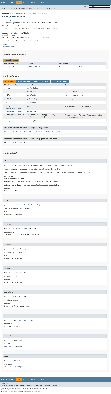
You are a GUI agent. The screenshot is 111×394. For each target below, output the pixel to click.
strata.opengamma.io (34, 391)
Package (12, 2)
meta (28, 106)
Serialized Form (8, 47)
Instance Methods (41, 81)
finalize (14, 131)
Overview (4, 2)
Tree (28, 2)
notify (31, 131)
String (7, 121)
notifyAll (40, 131)
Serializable (7, 28)
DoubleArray (10, 99)
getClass (23, 131)
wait (48, 131)
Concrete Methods (59, 81)
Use (24, 2)
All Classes (5, 6)
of (28, 115)
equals (29, 88)
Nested (10, 8)
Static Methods (24, 81)
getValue (30, 95)
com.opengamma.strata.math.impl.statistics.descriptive (31, 13)
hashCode (30, 103)
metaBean (30, 111)
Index (43, 2)
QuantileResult (17, 115)
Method (29, 8)
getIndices (31, 91)
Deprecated (35, 2)
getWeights (31, 99)
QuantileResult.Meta (37, 66)
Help (48, 2)
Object (12, 35)
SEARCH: (85, 6)
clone (6, 131)
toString (30, 121)
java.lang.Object (8, 21)
